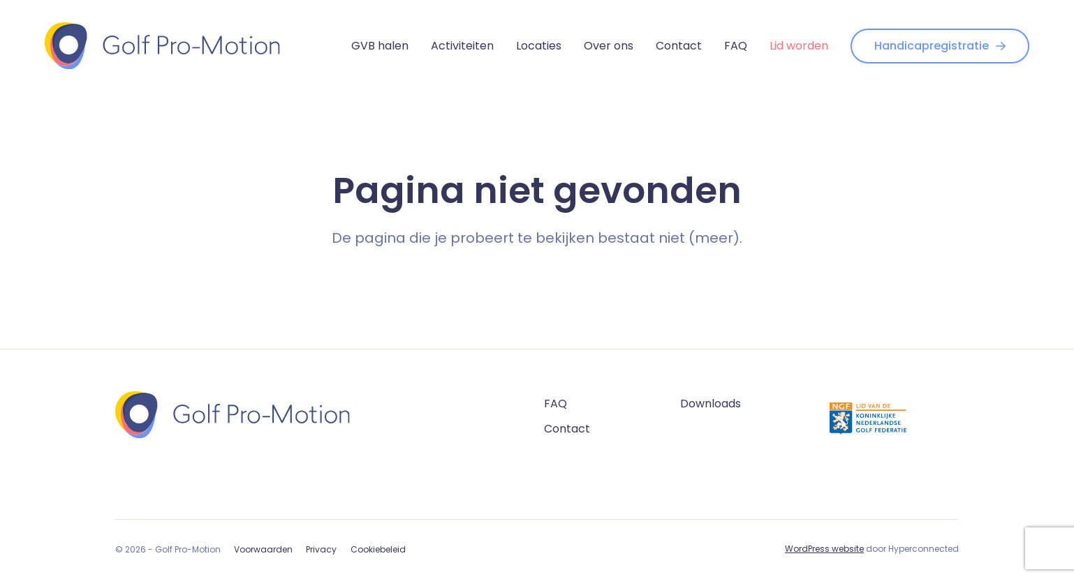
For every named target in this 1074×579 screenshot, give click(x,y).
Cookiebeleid (378, 549)
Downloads (710, 404)
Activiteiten (462, 46)
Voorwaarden (263, 549)
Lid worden (799, 46)
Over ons (608, 46)
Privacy (321, 549)
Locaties (538, 46)
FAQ (735, 46)
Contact (679, 46)
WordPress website (824, 549)
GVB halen (380, 46)
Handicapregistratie (940, 46)
